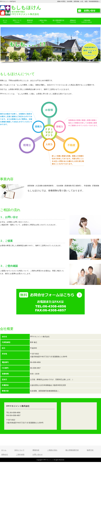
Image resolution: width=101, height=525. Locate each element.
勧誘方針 (90, 450)
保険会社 (4, 454)
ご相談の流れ (52, 450)
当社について (19, 450)
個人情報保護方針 (72, 450)
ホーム (3, 450)
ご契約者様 (20, 454)
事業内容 (36, 450)
